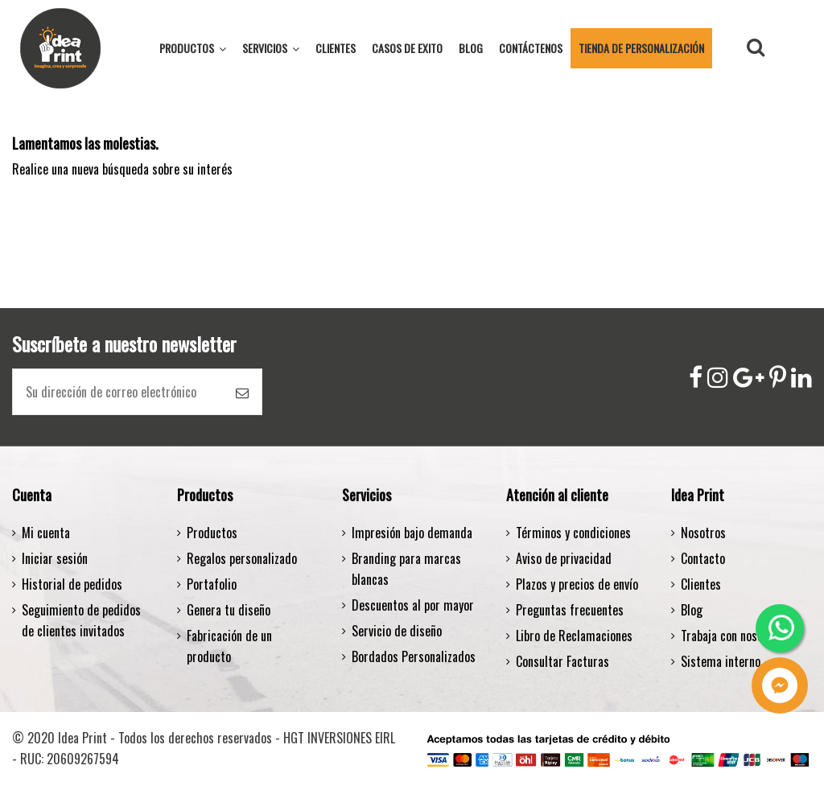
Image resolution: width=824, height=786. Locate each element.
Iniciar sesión (55, 558)
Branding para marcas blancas (406, 569)
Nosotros (703, 532)
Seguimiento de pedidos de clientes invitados (81, 620)
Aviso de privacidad (564, 558)
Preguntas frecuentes (570, 609)
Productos (212, 532)
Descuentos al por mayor (413, 605)
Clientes (701, 584)
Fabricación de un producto (229, 646)
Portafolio (212, 584)
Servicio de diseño (397, 630)
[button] (270, 48)
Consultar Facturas (562, 661)
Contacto (703, 558)
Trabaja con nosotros (732, 635)
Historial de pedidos (72, 584)
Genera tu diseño (228, 609)
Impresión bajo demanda (412, 532)
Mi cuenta (46, 532)
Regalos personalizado (242, 558)
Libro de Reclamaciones (574, 635)
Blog (691, 609)
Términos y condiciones (573, 532)
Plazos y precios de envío (577, 584)
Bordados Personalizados (414, 656)
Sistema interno (720, 661)
